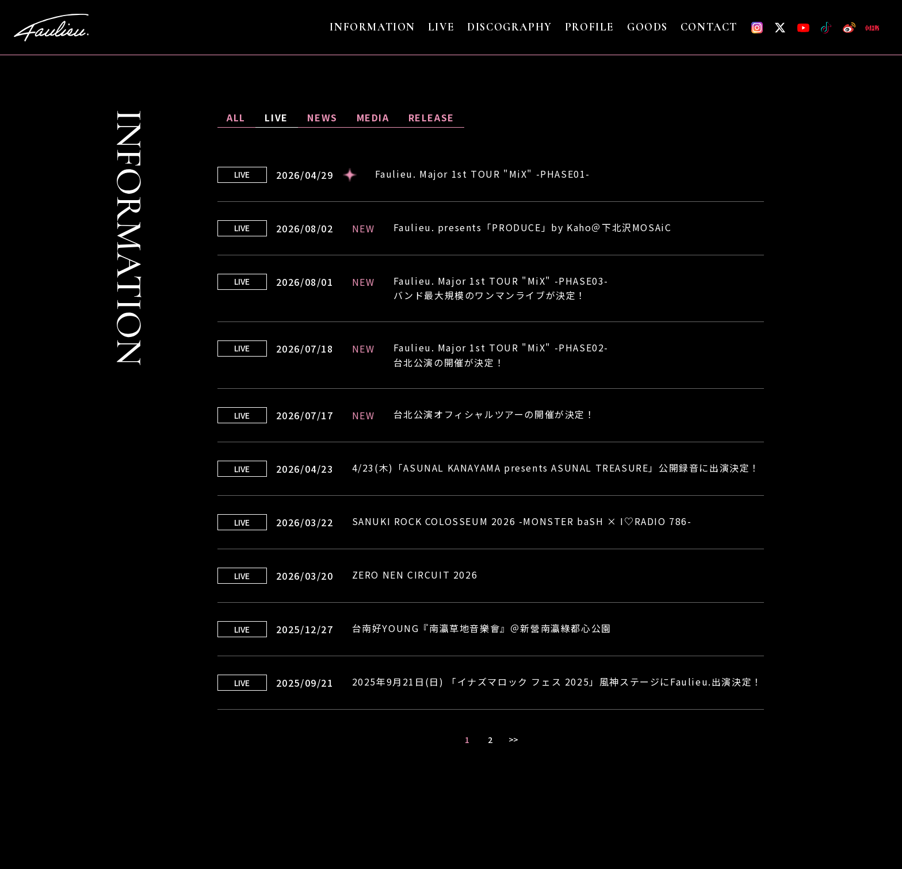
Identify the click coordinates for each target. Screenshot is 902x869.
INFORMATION (372, 27)
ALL (236, 117)
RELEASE (431, 117)
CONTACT (709, 27)
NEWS (322, 117)
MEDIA (373, 117)
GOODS (647, 27)
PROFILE (589, 27)
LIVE (441, 27)
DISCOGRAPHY (509, 27)
